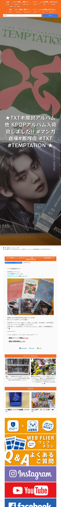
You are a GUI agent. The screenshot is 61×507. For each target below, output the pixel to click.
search (50, 15)
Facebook (23, 348)
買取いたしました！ (10, 262)
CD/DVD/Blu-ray (18, 262)
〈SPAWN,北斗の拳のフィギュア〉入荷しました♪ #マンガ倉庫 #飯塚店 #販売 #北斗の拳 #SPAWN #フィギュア (18, 378)
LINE (39, 348)
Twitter (32, 348)
